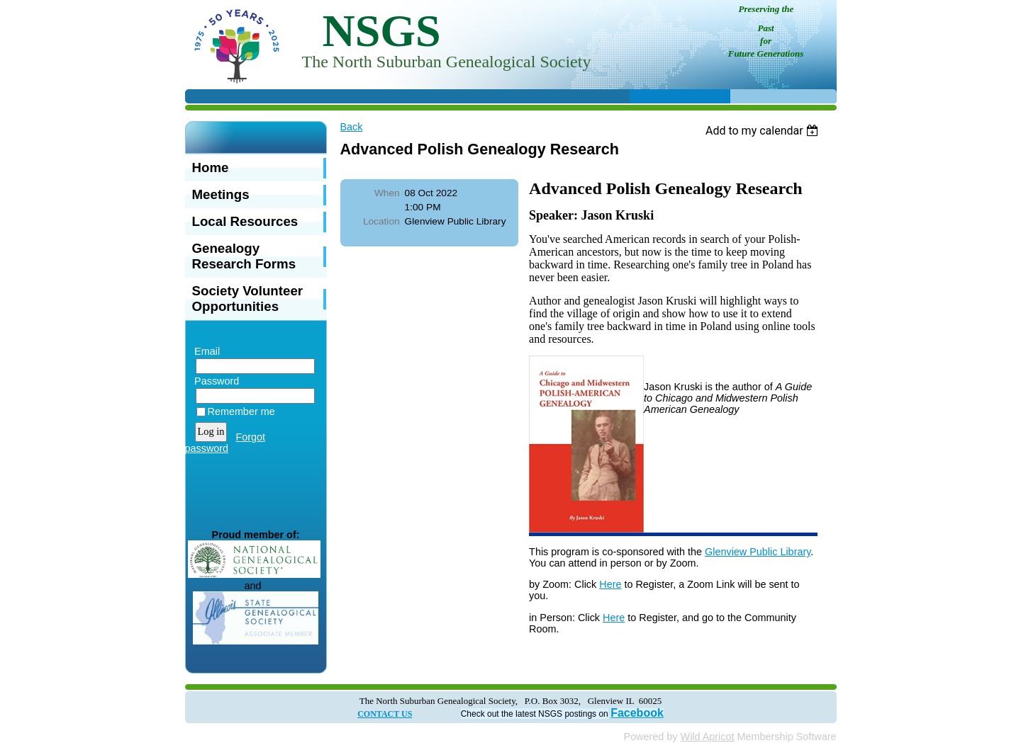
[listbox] (763, 131)
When (387, 193)
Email (204, 351)
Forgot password (225, 442)
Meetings (221, 194)
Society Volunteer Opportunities (247, 298)
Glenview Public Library (757, 551)
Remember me (241, 411)
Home (210, 167)
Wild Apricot (708, 736)
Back (351, 126)
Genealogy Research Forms (244, 256)
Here (610, 584)
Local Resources (245, 221)
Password (214, 381)
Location (381, 221)
